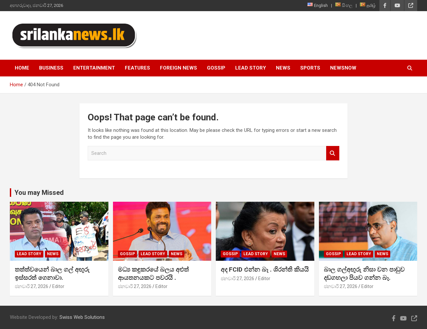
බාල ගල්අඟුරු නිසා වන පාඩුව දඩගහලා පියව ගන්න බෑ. (364, 273)
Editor (58, 286)
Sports (310, 68)
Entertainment (94, 68)
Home (22, 68)
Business (51, 68)
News (283, 68)
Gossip (216, 68)
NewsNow (343, 68)
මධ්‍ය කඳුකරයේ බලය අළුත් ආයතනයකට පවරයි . (153, 273)
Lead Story (250, 68)
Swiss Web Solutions (82, 317)
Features (137, 68)
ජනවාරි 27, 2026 (31, 286)
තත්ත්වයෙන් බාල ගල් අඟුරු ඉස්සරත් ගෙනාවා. (52, 273)
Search (332, 153)
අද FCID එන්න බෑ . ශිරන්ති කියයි (265, 269)
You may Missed (39, 192)
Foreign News (178, 68)
